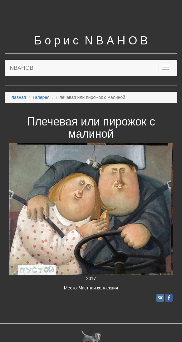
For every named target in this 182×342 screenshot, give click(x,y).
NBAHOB (21, 68)
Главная (17, 97)
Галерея (41, 97)
